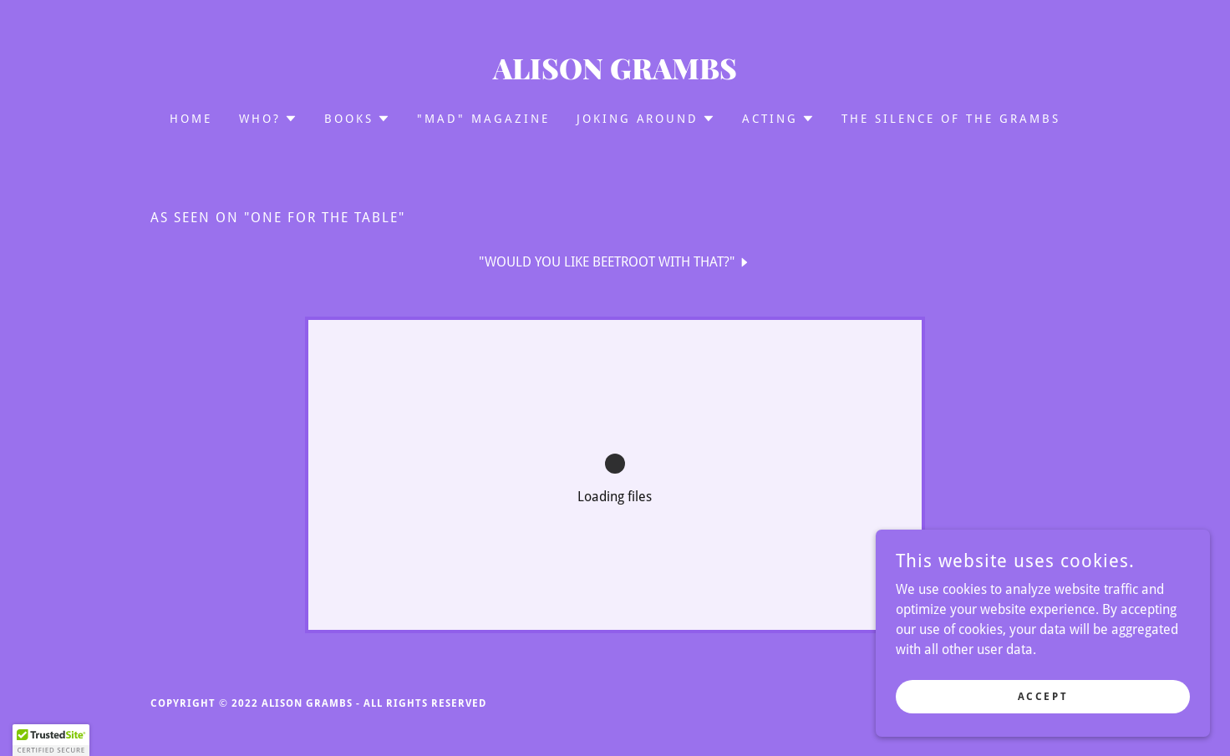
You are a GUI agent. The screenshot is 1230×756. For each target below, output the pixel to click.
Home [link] (191, 118)
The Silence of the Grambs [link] (950, 118)
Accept (1043, 696)
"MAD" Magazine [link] (483, 118)
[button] (268, 119)
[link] (615, 75)
